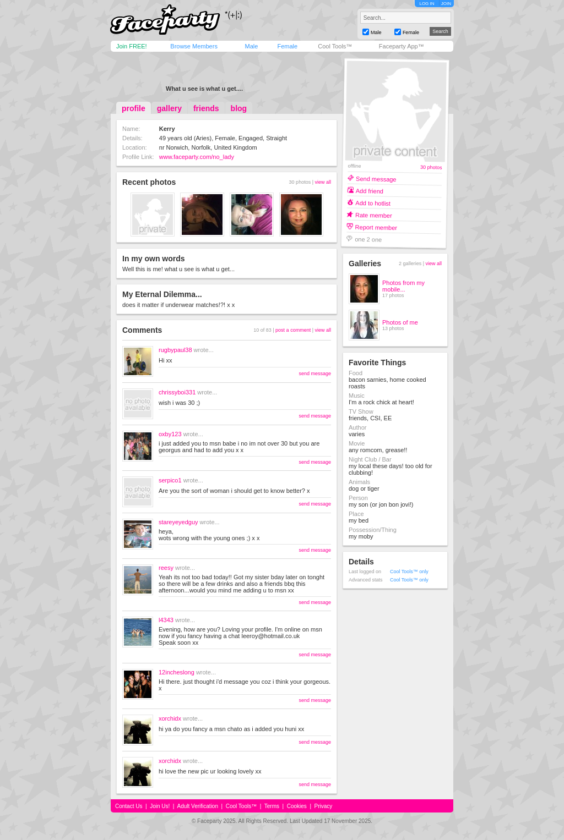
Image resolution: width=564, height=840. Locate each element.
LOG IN (426, 3)
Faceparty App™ (401, 46)
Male (251, 46)
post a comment (293, 330)
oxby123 (170, 434)
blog (239, 108)
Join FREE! (131, 46)
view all (322, 182)
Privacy (323, 806)
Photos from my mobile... (403, 286)
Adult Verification (197, 806)
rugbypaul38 (175, 350)
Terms (271, 806)
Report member (376, 226)
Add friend (369, 190)
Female (287, 46)
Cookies (297, 806)
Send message (376, 178)
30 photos (431, 167)
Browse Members (194, 46)
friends (206, 108)
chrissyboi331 (177, 392)
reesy (166, 567)
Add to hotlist (373, 202)
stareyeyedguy (178, 522)
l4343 (166, 620)
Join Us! (160, 806)
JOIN (446, 3)
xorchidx (170, 718)
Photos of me (400, 322)
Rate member (373, 214)
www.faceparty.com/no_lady (196, 156)
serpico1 (170, 480)
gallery (169, 108)
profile (133, 108)
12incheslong (176, 672)
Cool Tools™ (335, 46)
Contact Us (128, 806)
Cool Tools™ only (409, 571)
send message (315, 373)
